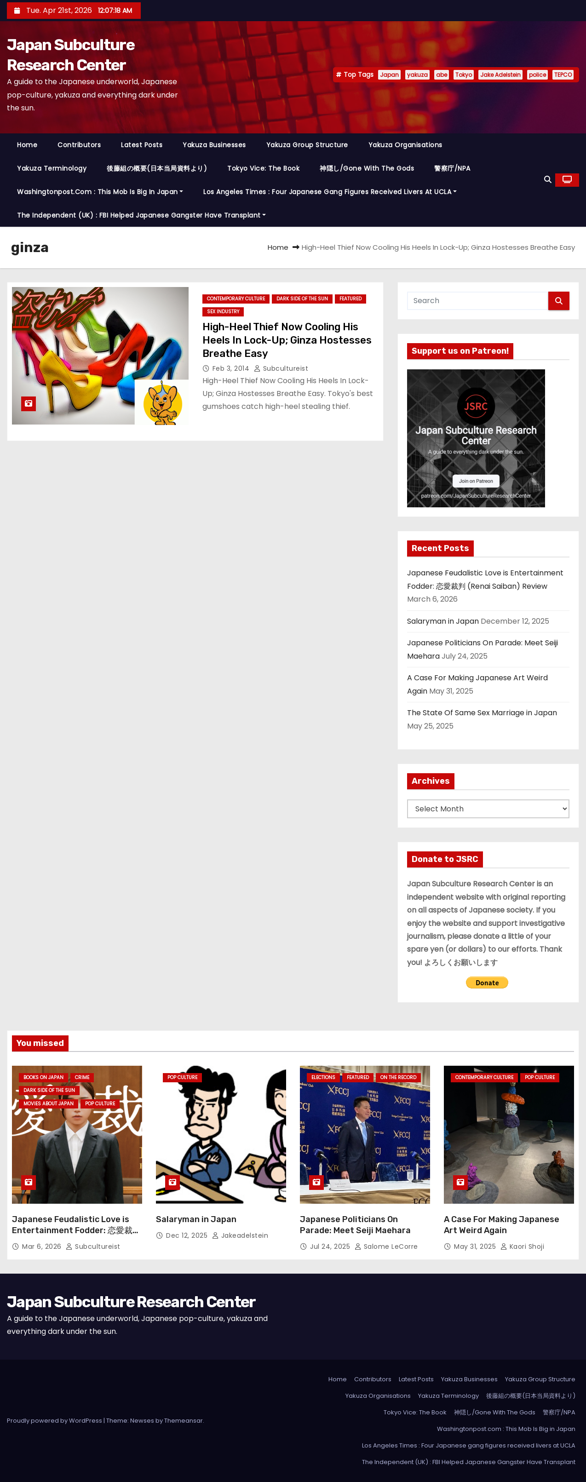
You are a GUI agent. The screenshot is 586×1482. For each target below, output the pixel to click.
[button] (548, 179)
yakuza (417, 75)
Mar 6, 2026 (42, 1246)
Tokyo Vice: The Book (263, 168)
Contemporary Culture (236, 298)
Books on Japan (43, 1077)
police (537, 75)
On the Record (398, 1077)
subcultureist (281, 368)
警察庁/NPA (452, 168)
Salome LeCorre (386, 1246)
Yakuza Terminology (51, 168)
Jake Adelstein (500, 75)
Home (27, 144)
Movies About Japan (48, 1103)
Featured (350, 298)
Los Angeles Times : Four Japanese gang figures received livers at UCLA (330, 191)
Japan (389, 75)
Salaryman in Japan (443, 621)
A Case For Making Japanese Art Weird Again (501, 1224)
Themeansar (183, 1420)
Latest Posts (141, 144)
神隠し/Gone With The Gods (367, 168)
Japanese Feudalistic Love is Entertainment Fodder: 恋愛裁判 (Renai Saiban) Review (76, 1230)
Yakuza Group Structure (307, 144)
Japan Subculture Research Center (131, 1301)
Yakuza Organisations (405, 144)
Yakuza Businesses (214, 144)
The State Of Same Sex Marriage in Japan (482, 712)
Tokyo (463, 75)
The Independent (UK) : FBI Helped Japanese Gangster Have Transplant (141, 215)
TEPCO (563, 75)
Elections (323, 1077)
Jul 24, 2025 (331, 1246)
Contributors (79, 144)
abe (441, 75)
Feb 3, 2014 (232, 368)
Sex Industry (223, 311)
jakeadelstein (240, 1235)
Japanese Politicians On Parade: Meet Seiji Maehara (355, 1224)
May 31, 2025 (476, 1246)
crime (82, 1077)
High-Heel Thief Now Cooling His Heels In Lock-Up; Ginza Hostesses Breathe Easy (287, 340)
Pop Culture (100, 1103)
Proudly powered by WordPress (55, 1420)
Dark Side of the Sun (302, 298)
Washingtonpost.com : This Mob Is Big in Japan (100, 191)
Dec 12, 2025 (188, 1235)
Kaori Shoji (522, 1246)
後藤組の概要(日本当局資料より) (157, 168)
